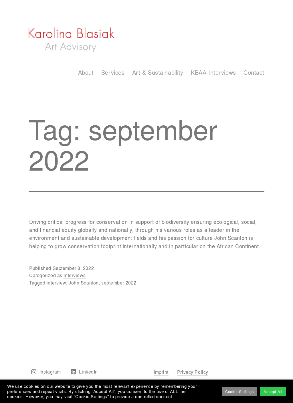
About (86, 72)
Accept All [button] (273, 391)
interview (56, 282)
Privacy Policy (192, 372)
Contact (253, 72)
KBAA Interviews (213, 72)
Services (112, 72)
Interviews (75, 275)
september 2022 (118, 282)
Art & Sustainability (157, 72)
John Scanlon (84, 282)
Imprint (161, 372)
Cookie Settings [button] (239, 391)
